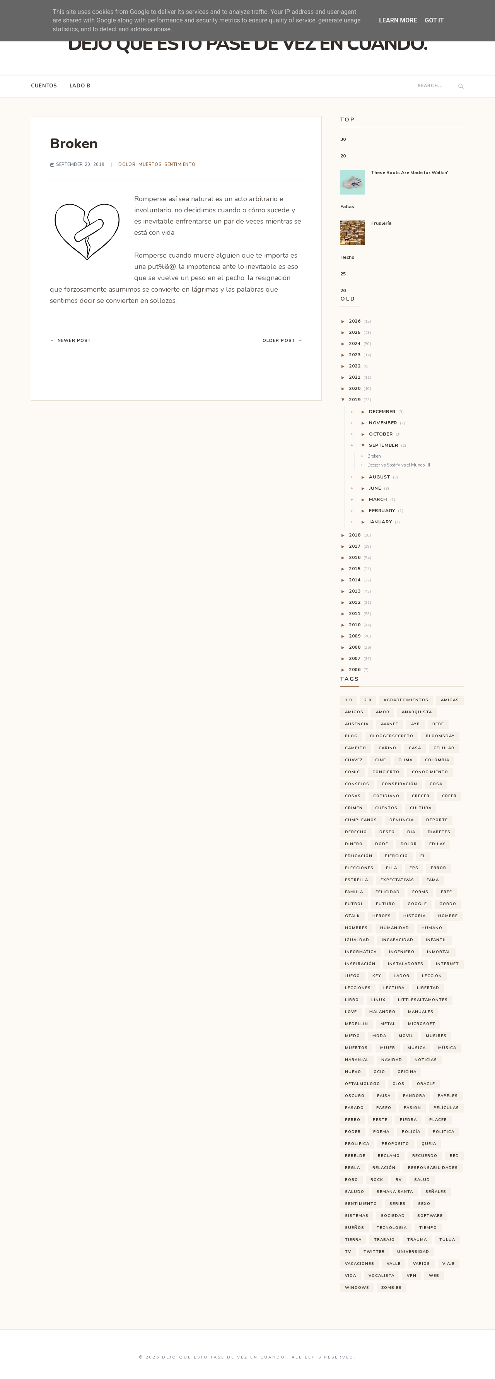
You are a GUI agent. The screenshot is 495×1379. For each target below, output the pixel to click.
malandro (382, 1012)
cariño (387, 748)
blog (351, 736)
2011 (360, 613)
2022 (359, 366)
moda (379, 1036)
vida (350, 1275)
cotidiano (386, 796)
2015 (360, 569)
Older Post (283, 341)
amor (382, 712)
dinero (354, 844)
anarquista (417, 712)
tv (348, 1251)
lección (432, 976)
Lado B (80, 85)
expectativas (397, 880)
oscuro (355, 1096)
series (397, 1203)
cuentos (386, 808)
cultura (421, 808)
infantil (436, 940)
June (379, 488)
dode (381, 844)
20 (343, 156)
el (423, 856)
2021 (360, 377)
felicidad (388, 892)
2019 (360, 399)
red (454, 1156)
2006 (359, 669)
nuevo (353, 1072)
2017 (360, 546)
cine (380, 760)
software (430, 1215)
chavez (354, 760)
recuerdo (424, 1156)
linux (378, 1000)
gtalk (352, 916)
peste (380, 1120)
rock (376, 1179)
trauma (417, 1239)
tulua (447, 1239)
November (387, 423)
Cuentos (44, 85)
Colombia (437, 760)
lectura (394, 988)
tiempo (428, 1227)
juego (352, 976)
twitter (374, 1251)
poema (381, 1132)
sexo (424, 1203)
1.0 (348, 700)
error (438, 868)
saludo (354, 1191)
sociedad (393, 1215)
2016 (360, 557)
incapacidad (397, 940)
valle (394, 1263)
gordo (447, 904)
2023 (360, 355)
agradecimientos (406, 700)
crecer (421, 796)
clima (405, 760)
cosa (436, 784)
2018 (360, 535)
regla (352, 1168)
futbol (354, 904)
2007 (360, 658)
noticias (426, 1060)
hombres (356, 928)
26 (343, 290)
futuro (385, 904)
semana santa (395, 1191)
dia (411, 832)
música (447, 1048)
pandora (414, 1096)
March (382, 499)
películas (446, 1108)
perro (352, 1120)
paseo (383, 1108)
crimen (354, 808)
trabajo (384, 1239)
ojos (399, 1084)
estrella (356, 880)
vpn (411, 1275)
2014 (360, 580)
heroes (381, 916)
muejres (436, 1036)
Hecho (347, 257)
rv (399, 1179)
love (351, 1012)
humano (432, 928)
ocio (379, 1072)
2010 (360, 625)
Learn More (398, 20)
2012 (360, 602)
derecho (356, 832)
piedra (408, 1120)
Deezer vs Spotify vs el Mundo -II (398, 465)
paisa (384, 1096)
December (386, 411)
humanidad (394, 928)
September (387, 445)
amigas (450, 700)
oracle (426, 1084)
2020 (360, 388)
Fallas (347, 206)
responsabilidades (433, 1168)
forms (420, 892)
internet (447, 964)
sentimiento (179, 164)
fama (433, 880)
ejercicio (396, 856)
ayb (415, 724)
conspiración (399, 784)
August (383, 477)
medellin (356, 1024)
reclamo (389, 1156)
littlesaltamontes (423, 1000)
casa (415, 748)
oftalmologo (362, 1084)
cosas (353, 796)
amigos (354, 712)
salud (422, 1179)
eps (414, 868)
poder (353, 1132)
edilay (437, 844)
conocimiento (430, 772)
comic (352, 772)
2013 (360, 591)
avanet (390, 724)
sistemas (357, 1215)
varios (421, 1263)
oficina (407, 1072)
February (386, 511)
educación (358, 856)
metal (388, 1024)
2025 (360, 332)
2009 (360, 636)
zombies (391, 1287)
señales (435, 1191)
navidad (391, 1060)
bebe (438, 724)
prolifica (357, 1144)
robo (351, 1179)
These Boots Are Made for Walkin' (409, 172)
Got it (434, 20)
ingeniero (402, 952)
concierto (385, 772)
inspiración (360, 964)
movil (406, 1036)
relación (384, 1168)
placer (438, 1120)
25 (343, 274)
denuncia (401, 820)
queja (429, 1144)
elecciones (359, 868)
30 (343, 139)
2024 (360, 343)
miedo (352, 1036)
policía (411, 1132)
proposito (395, 1144)
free (446, 892)
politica (443, 1132)
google (417, 904)
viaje (448, 1263)
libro (352, 1000)
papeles (448, 1096)
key (376, 976)
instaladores (405, 964)
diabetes (439, 832)
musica (417, 1048)
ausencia (357, 724)
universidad (413, 1251)
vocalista (381, 1275)
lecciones (358, 988)
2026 (360, 321)
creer (449, 796)
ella (391, 868)
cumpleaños (361, 820)
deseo (387, 832)
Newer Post (70, 341)
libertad (428, 988)
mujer (387, 1048)
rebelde (355, 1156)
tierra (353, 1239)
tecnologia (392, 1227)
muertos (149, 164)
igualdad (357, 940)
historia (414, 916)
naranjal (357, 1060)
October (385, 434)
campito (355, 748)
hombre (448, 916)
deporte (437, 820)
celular (444, 748)
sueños (354, 1227)
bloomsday (440, 736)
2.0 (367, 700)
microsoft (421, 1024)
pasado (354, 1108)
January (384, 522)
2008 (360, 647)
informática (361, 952)
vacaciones (359, 1263)
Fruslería (381, 223)
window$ (357, 1287)
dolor (126, 164)
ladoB (402, 976)
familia (354, 892)
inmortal (439, 952)
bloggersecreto (391, 736)
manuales (421, 1012)
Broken (374, 456)
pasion (412, 1108)
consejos (357, 784)
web (434, 1275)
